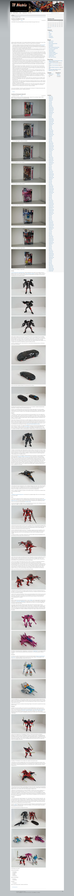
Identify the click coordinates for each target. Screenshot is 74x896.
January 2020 (51, 132)
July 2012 (50, 230)
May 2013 (50, 218)
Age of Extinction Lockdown (30, 273)
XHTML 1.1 (35, 892)
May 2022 (50, 103)
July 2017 (50, 165)
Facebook (49, 16)
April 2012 (50, 234)
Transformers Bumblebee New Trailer (18, 18)
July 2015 (50, 194)
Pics (49, 32)
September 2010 (51, 257)
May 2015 (50, 197)
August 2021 (51, 113)
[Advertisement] (55, 86)
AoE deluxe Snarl (28, 501)
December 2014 (51, 203)
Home (11, 13)
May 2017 (50, 167)
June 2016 (50, 181)
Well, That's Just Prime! (52, 57)
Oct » (50, 27)
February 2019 (51, 143)
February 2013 (51, 221)
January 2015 (51, 202)
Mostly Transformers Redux (53, 43)
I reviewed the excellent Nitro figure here (17, 494)
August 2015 (51, 193)
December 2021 (51, 108)
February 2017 (51, 171)
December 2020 (51, 119)
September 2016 (51, 177)
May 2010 (50, 262)
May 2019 (50, 139)
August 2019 (51, 135)
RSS (53, 16)
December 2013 (51, 209)
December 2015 (51, 188)
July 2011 (50, 245)
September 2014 (51, 207)
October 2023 (51, 97)
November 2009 (51, 269)
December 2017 (51, 160)
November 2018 (51, 146)
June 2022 (50, 102)
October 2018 (51, 148)
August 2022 (51, 100)
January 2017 (51, 172)
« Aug (48, 27)
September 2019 (51, 134)
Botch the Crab (51, 41)
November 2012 (51, 225)
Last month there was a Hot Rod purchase (17, 272)
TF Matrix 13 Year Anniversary (53, 65)
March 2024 (50, 96)
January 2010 (51, 267)
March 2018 (50, 156)
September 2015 (51, 192)
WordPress (13, 892)
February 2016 (51, 186)
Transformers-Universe (52, 54)
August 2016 (51, 178)
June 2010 (50, 261)
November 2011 (51, 240)
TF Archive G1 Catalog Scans (53, 48)
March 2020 (50, 129)
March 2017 (50, 170)
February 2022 (51, 107)
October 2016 (51, 176)
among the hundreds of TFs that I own (24, 456)
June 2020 (50, 127)
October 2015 (51, 191)
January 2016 (51, 187)
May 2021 (50, 116)
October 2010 (51, 256)
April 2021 (50, 117)
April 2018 (50, 155)
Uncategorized (51, 37)
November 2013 (51, 210)
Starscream (58, 75)
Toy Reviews (51, 36)
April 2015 (50, 198)
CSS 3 (39, 892)
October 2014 (51, 205)
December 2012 (51, 224)
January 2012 (51, 237)
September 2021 (51, 112)
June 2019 (50, 138)
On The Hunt (51, 31)
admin (22, 20)
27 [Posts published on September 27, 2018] (55, 26)
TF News (13, 91)
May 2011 (50, 247)
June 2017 (50, 166)
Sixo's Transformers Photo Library (54, 47)
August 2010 (51, 258)
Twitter (51, 16)
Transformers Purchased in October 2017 (18, 94)
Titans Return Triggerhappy (20, 601)
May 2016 (50, 182)
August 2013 (51, 214)
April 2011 (50, 248)
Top (62, 891)
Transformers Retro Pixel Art (53, 53)
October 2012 (51, 226)
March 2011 (50, 250)
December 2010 (51, 253)
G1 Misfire (30, 600)
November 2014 (51, 204)
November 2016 (51, 175)
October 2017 (51, 161)
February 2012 (51, 236)
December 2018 (51, 145)
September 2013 (51, 213)
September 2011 (51, 242)
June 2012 (50, 231)
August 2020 (51, 124)
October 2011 (51, 241)
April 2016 (50, 183)
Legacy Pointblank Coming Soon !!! (54, 67)
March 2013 (50, 220)
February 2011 (51, 251)
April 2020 (50, 128)
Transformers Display (52, 52)
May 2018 (50, 154)
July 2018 (50, 151)
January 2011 (51, 252)
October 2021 (51, 111)
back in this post (26, 426)
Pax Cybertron (51, 44)
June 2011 (50, 246)
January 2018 (51, 159)
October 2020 (51, 122)
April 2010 (50, 263)
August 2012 (51, 229)
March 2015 (50, 199)
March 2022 (50, 106)
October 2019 (51, 133)
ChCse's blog (51, 42)
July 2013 (50, 215)
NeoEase (20, 892)
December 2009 (51, 268)
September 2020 (51, 123)
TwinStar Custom (51, 55)
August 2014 (51, 208)
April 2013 (50, 219)
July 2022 (50, 101)
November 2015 (51, 189)
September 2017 (51, 162)
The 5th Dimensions (52, 49)
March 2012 (50, 235)
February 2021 (51, 118)
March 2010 (50, 264)
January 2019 (51, 144)
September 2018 (51, 149)
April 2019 (50, 140)
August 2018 (51, 150)
